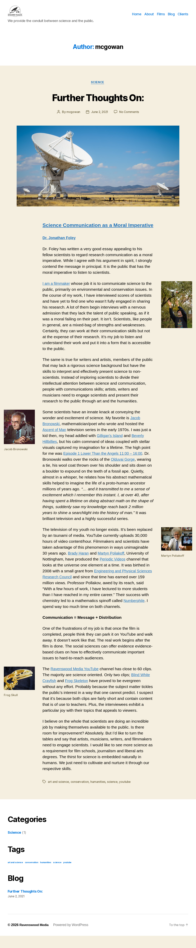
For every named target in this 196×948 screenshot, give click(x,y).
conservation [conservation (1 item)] (31, 875)
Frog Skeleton (90, 687)
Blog (171, 17)
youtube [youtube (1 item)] (67, 875)
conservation (80, 794)
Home (136, 17)
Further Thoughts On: (98, 103)
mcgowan (72, 118)
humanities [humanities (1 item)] (45, 875)
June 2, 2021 (99, 118)
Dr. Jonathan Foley (60, 244)
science (113, 794)
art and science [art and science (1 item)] (15, 875)
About (149, 17)
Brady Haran (79, 559)
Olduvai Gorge (130, 465)
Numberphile (53, 613)
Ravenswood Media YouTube (77, 675)
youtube (126, 794)
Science (98, 88)
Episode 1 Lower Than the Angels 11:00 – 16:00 (106, 459)
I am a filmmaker (57, 290)
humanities (98, 794)
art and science (58, 794)
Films (161, 17)
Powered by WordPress (72, 937)
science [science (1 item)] (57, 875)
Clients (183, 17)
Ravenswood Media (35, 937)
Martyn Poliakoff (114, 559)
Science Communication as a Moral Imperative (97, 231)
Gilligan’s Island (111, 442)
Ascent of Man (55, 436)
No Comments (130, 118)
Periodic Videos (114, 565)
